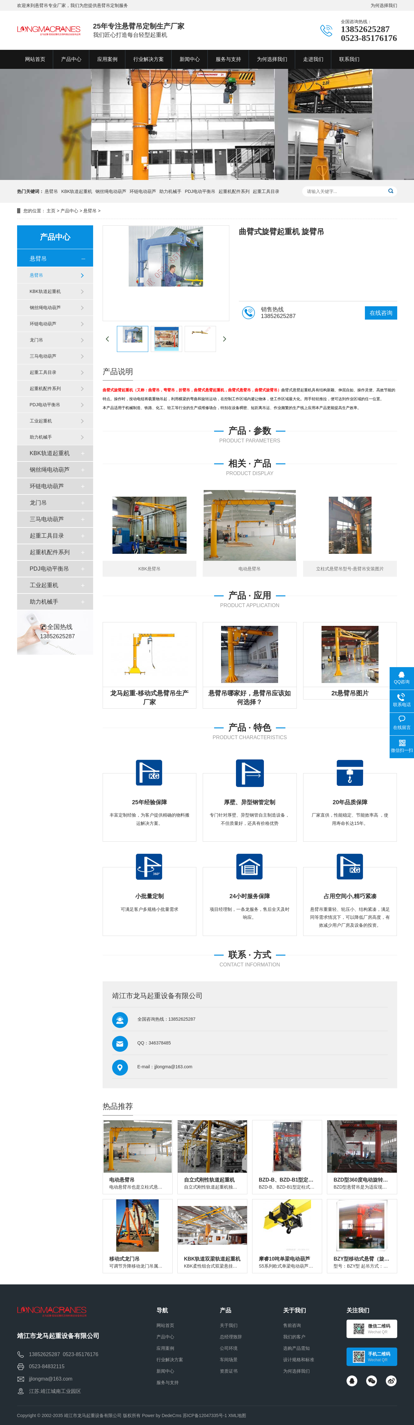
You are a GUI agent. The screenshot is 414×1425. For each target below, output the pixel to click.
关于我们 (229, 1325)
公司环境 (229, 1348)
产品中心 (69, 210)
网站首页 (165, 1325)
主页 (51, 210)
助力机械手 (170, 191)
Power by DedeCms (162, 1415)
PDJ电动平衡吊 (200, 191)
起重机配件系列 (234, 191)
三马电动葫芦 (43, 356)
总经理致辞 (231, 1336)
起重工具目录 (266, 191)
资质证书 (229, 1371)
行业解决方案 (169, 1359)
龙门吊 (36, 339)
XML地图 (237, 1415)
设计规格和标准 (298, 1359)
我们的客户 (294, 1336)
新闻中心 (165, 1371)
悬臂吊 (51, 191)
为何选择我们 (384, 5)
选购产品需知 (296, 1348)
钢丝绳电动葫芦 (110, 191)
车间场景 (229, 1359)
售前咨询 (292, 1325)
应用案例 (165, 1348)
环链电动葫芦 (143, 191)
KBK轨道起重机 (76, 191)
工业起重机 (41, 420)
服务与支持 (167, 1382)
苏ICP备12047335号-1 (205, 1415)
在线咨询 (381, 313)
